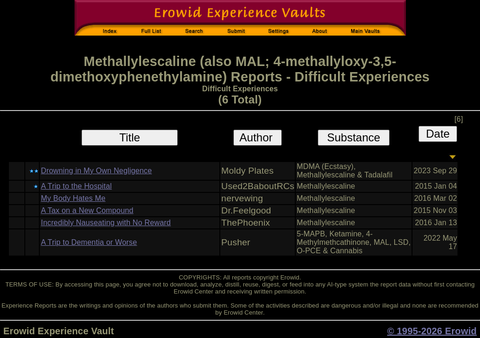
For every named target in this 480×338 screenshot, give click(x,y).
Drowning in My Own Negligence (96, 171)
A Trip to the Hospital (76, 186)
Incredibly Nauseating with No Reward (106, 223)
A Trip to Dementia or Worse (89, 242)
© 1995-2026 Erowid (432, 331)
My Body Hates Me (73, 198)
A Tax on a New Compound (87, 210)
